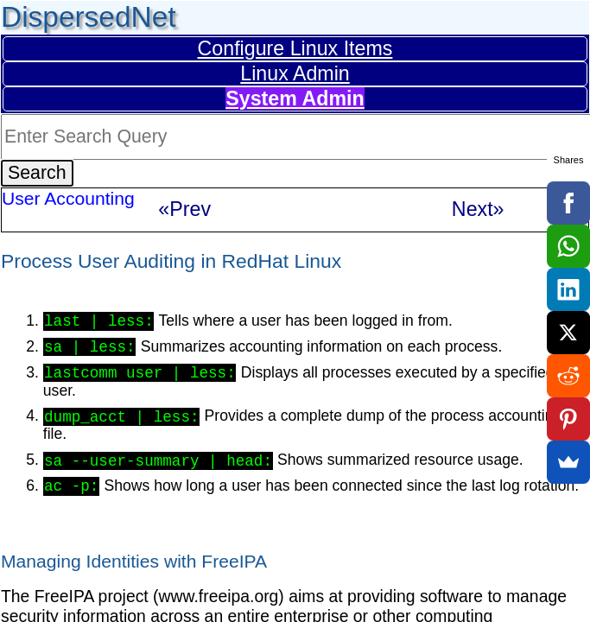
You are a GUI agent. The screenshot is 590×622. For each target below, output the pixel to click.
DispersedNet (88, 17)
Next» (478, 209)
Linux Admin (295, 73)
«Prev (184, 209)
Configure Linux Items (295, 48)
